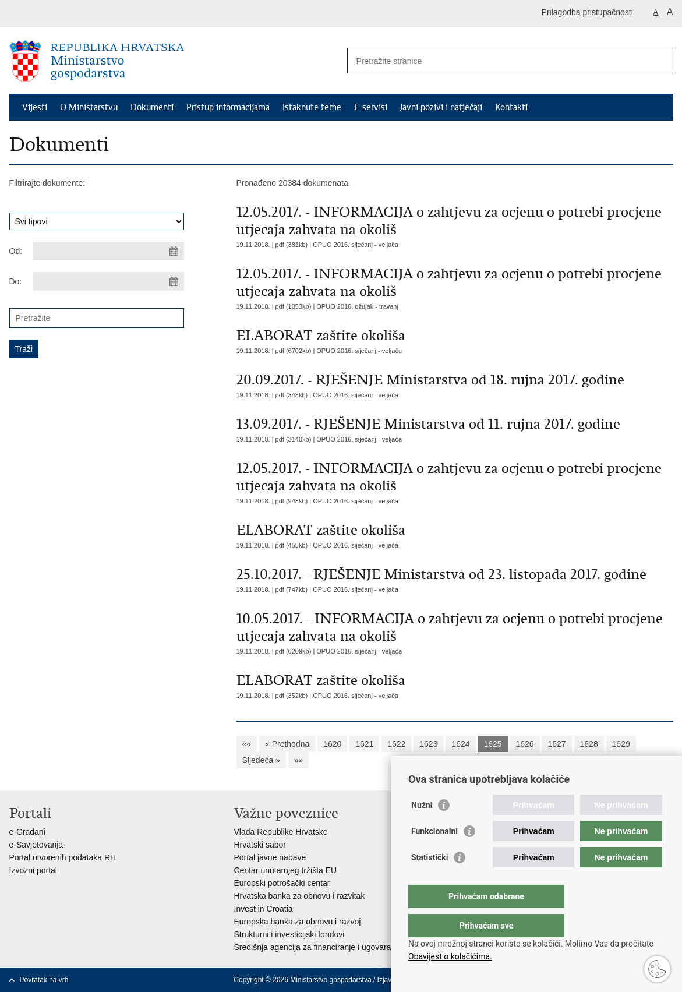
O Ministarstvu (89, 107)
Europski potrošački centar (282, 883)
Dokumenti (152, 107)
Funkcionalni (434, 854)
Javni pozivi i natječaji (441, 107)
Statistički (429, 880)
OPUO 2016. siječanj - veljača (355, 244)
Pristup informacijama (228, 107)
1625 (492, 744)
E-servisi (370, 107)
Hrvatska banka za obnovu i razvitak (299, 896)
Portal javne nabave (270, 857)
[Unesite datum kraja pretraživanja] (108, 281)
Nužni (421, 828)
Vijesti (34, 107)
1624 (460, 744)
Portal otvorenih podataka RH (62, 857)
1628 (589, 744)
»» (298, 760)
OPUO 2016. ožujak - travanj (357, 306)
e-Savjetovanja (36, 844)
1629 (621, 744)
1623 (428, 744)
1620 (332, 744)
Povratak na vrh (44, 980)
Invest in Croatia (263, 908)
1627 (556, 744)
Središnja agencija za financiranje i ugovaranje (318, 947)
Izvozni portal (33, 870)
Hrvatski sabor (260, 844)
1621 (364, 744)
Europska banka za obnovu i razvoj (297, 921)
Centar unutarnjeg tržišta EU (285, 870)
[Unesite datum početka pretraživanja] (108, 251)
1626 (524, 744)
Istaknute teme (311, 107)
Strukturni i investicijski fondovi (289, 934)
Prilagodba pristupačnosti (587, 12)
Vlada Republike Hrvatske (281, 831)
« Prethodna (287, 744)
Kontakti (511, 107)
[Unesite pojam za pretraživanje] (498, 60)
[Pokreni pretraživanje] (660, 60)
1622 (396, 744)
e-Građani (27, 831)
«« (247, 744)
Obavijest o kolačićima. (450, 956)
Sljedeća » (261, 760)
